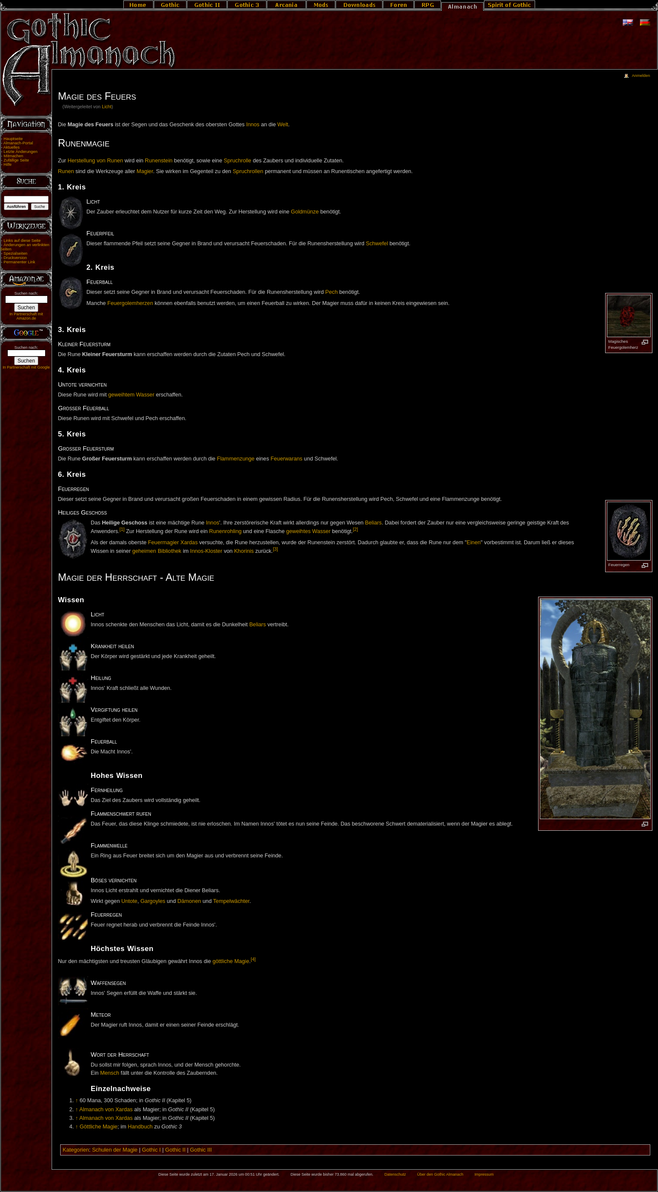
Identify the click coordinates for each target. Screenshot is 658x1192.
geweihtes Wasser (308, 531)
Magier (145, 171)
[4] (253, 959)
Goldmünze (305, 212)
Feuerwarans (287, 459)
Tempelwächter (231, 901)
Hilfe (7, 164)
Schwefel (377, 244)
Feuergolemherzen (130, 303)
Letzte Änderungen (20, 151)
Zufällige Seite (16, 160)
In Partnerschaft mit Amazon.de (26, 316)
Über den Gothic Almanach (440, 1174)
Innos (253, 125)
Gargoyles (153, 901)
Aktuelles (11, 147)
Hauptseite (13, 139)
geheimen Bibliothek (156, 551)
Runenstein (158, 161)
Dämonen (189, 901)
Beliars (373, 523)
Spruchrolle (237, 161)
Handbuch (140, 1127)
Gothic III (201, 1150)
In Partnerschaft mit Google (26, 367)
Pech (331, 292)
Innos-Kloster (206, 551)
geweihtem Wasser (131, 395)
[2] (355, 529)
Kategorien (76, 1150)
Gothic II (175, 1150)
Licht (107, 106)
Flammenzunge (235, 459)
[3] (275, 549)
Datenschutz (395, 1174)
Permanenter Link (19, 262)
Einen (473, 543)
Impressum (484, 1174)
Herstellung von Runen (95, 161)
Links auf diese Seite (21, 240)
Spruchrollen (248, 171)
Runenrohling (225, 531)
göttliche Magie (230, 961)
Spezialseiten (15, 253)
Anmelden (641, 75)
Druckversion (15, 258)
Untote (129, 901)
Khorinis (244, 551)
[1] (122, 529)
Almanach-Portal (18, 143)
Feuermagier (163, 543)
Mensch (109, 1073)
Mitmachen (13, 156)
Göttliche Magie (98, 1127)
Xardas (189, 543)
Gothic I (151, 1150)
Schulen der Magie (115, 1150)
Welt (282, 125)
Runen (66, 171)
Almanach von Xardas (105, 1110)
